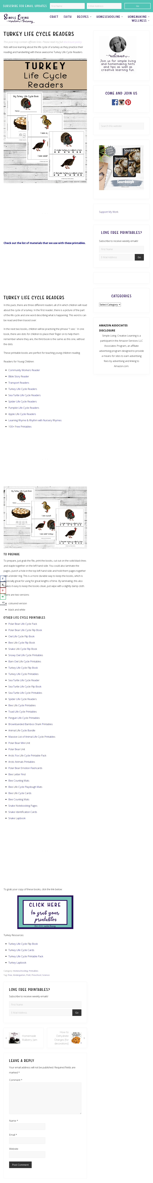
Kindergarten (19, 981)
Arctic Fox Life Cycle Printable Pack (27, 762)
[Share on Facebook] (3, 579)
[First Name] (67, 6)
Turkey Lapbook (17, 969)
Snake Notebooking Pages (22, 812)
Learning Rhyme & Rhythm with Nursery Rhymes (35, 426)
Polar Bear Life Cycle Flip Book (25, 636)
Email (13, 1141)
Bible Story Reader (18, 382)
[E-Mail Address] (104, 6)
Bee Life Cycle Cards (19, 799)
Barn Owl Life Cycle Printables (24, 668)
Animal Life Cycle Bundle (21, 736)
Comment (15, 1086)
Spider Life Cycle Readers (22, 705)
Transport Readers (18, 389)
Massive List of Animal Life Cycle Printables (31, 743)
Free (10, 981)
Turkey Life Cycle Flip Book (23, 674)
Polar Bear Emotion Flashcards (25, 774)
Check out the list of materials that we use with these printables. (45, 249)
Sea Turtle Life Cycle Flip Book (24, 693)
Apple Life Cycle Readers (22, 420)
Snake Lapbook (17, 824)
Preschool (36, 981)
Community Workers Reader (24, 376)
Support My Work (108, 218)
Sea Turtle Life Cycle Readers (24, 401)
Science (46, 981)
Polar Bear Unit (16, 755)
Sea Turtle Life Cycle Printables (25, 699)
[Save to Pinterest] (3, 591)
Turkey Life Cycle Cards (21, 956)
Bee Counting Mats (18, 787)
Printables (33, 977)
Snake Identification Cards (22, 818)
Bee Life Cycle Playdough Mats (25, 793)
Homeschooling (20, 977)
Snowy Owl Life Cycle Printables (25, 661)
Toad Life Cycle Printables (22, 718)
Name (13, 1127)
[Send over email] (3, 596)
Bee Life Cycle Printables (22, 711)
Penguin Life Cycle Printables (24, 724)
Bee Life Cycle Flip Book (21, 649)
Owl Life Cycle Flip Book (21, 642)
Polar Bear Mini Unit (19, 749)
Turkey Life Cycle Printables (23, 680)
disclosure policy (73, 48)
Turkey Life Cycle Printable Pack (25, 962)
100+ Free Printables (20, 432)
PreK (28, 981)
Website (13, 1155)
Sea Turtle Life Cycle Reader (23, 686)
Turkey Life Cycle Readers (22, 395)
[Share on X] (3, 585)
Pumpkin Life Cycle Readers (23, 414)
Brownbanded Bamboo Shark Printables (30, 730)
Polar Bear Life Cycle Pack (22, 630)
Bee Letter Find (17, 780)
